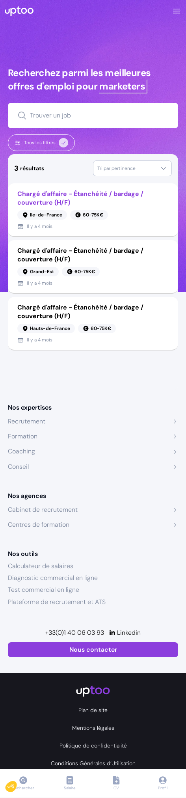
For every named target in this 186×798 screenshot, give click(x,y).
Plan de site (93, 710)
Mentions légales (93, 727)
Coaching (21, 451)
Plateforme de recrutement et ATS (57, 602)
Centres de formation (38, 524)
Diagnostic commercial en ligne (53, 578)
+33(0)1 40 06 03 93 (74, 632)
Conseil (18, 466)
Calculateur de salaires (40, 566)
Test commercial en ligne (43, 589)
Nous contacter (93, 649)
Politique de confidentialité (93, 745)
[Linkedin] (125, 632)
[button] (16, 784)
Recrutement (26, 421)
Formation (22, 436)
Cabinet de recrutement (43, 509)
